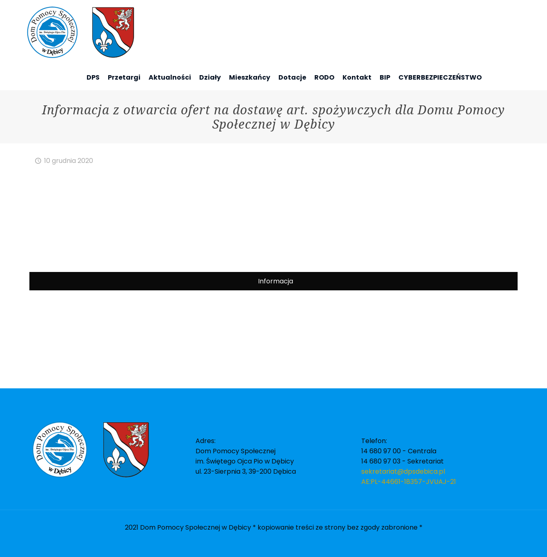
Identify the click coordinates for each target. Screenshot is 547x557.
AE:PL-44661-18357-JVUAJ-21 (408, 481)
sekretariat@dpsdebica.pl (403, 471)
